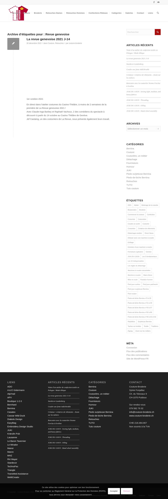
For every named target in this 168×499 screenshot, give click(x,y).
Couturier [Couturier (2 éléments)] (146, 224)
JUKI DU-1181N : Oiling (136, 106)
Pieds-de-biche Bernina (137, 177)
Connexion (131, 347)
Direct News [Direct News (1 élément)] (149, 233)
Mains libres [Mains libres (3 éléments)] (147, 275)
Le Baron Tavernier (16, 441)
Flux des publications (136, 351)
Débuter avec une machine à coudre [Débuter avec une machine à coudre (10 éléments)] (141, 238)
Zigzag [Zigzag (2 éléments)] (130, 331)
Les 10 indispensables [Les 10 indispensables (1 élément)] (136, 261)
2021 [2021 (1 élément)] (129, 205)
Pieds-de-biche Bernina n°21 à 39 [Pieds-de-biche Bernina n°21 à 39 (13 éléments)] (140, 303)
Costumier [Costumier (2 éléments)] (131, 219)
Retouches (59, 43)
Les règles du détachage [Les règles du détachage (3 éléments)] (136, 266)
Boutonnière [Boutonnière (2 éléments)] (132, 210)
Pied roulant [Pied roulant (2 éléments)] (132, 294)
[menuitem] (15, 13)
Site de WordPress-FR (137, 358)
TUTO (129, 185)
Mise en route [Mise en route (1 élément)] (133, 280)
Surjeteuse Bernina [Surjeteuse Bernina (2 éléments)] (145, 321)
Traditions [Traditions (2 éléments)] (154, 326)
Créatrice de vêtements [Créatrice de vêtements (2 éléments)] (146, 228)
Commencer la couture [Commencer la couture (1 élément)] (136, 214)
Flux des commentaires (137, 355)
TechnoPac (12, 466)
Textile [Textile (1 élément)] (146, 326)
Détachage (131, 159)
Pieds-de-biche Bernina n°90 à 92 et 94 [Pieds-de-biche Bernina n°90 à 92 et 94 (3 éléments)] (142, 317)
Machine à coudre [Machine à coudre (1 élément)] (134, 275)
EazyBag (11, 423)
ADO (9, 386)
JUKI (128, 170)
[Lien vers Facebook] (154, 2)
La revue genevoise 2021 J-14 (48, 39)
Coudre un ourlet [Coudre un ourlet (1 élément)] (134, 224)
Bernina (130, 148)
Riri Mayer (12, 459)
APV (9, 397)
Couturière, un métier (136, 156)
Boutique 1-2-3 (14, 401)
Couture (51, 43)
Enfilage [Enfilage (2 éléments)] (131, 242)
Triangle (11, 470)
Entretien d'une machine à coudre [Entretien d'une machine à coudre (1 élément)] (140, 247)
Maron (10, 452)
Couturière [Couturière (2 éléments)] (131, 228)
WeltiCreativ (13, 477)
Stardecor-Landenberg (134, 64)
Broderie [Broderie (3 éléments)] (142, 210)
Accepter (114, 491)
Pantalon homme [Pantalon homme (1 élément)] (146, 280)
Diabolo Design (14, 419)
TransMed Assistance (17, 473)
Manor (10, 448)
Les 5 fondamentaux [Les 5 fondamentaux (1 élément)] (149, 256)
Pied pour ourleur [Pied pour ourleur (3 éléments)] (134, 284)
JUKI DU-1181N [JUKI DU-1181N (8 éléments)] (133, 256)
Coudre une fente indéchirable (137, 69)
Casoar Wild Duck (16, 415)
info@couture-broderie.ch (141, 412)
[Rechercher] (158, 13)
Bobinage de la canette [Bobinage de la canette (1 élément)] (150, 205)
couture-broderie (75, 43)
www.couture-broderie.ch (141, 415)
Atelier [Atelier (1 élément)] (136, 205)
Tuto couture (132, 188)
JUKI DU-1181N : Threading (137, 100)
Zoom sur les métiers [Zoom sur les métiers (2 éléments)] (143, 331)
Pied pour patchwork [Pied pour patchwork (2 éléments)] (150, 284)
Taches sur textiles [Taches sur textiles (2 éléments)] (134, 326)
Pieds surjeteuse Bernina (138, 174)
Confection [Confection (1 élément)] (151, 214)
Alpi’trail (11, 394)
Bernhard (11, 404)
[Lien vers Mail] (158, 2)
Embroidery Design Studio (20, 426)
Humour (130, 166)
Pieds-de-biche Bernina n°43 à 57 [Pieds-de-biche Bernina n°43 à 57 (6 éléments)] (140, 308)
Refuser (126, 491)
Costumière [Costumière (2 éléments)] (142, 219)
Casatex (11, 412)
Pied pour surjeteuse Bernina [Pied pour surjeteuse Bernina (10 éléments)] (138, 289)
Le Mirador (12, 444)
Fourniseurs (132, 163)
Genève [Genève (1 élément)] (148, 252)
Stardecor (12, 462)
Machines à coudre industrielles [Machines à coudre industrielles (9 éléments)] (139, 270)
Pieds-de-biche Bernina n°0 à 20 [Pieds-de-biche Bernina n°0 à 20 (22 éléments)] (139, 298)
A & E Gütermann (16, 390)
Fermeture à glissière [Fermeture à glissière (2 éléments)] (135, 252)
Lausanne (12, 437)
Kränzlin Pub (13, 433)
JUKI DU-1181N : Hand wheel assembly (141, 111)
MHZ (9, 455)
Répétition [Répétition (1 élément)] (131, 321)
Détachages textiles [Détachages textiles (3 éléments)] (135, 233)
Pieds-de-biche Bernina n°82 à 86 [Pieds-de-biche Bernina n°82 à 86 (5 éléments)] (140, 312)
